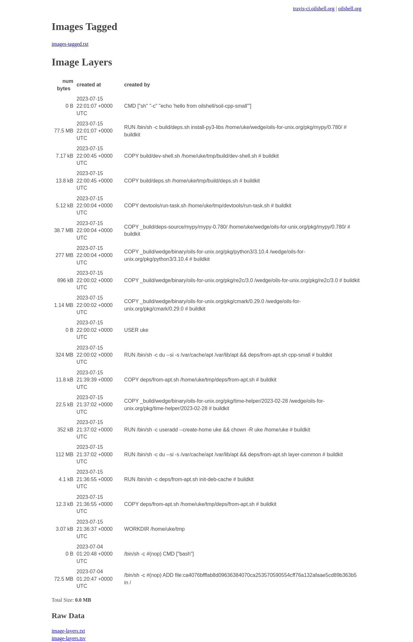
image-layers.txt (68, 631)
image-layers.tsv (69, 638)
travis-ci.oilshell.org (314, 8)
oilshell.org (349, 8)
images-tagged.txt (70, 44)
